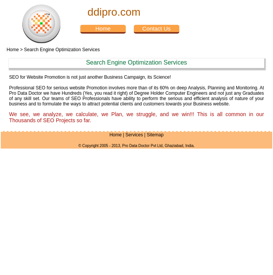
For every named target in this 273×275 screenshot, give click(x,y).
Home (12, 49)
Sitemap (155, 135)
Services (134, 135)
